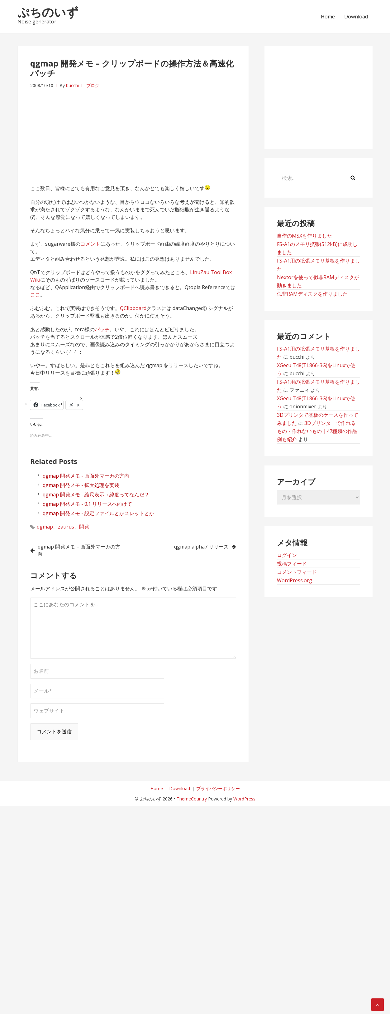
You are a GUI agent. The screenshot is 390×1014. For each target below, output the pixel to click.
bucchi (72, 85)
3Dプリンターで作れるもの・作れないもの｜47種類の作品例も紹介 (317, 431)
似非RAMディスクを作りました (312, 293)
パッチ (102, 329)
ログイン (287, 555)
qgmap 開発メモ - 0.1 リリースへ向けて (87, 503)
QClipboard (133, 308)
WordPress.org (294, 580)
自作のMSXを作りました (304, 235)
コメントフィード (297, 572)
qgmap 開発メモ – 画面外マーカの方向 (79, 550)
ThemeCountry (192, 799)
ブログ (92, 85)
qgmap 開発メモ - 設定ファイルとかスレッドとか (98, 513)
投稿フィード (292, 563)
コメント (90, 243)
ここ (35, 294)
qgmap (45, 526)
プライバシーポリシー (218, 788)
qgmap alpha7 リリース (201, 546)
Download (356, 16)
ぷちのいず (47, 12)
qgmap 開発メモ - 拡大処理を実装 (81, 485)
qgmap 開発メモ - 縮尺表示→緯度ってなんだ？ (96, 494)
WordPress (244, 799)
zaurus (66, 526)
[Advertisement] (133, 133)
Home (328, 16)
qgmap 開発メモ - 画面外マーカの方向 (86, 475)
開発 (84, 526)
